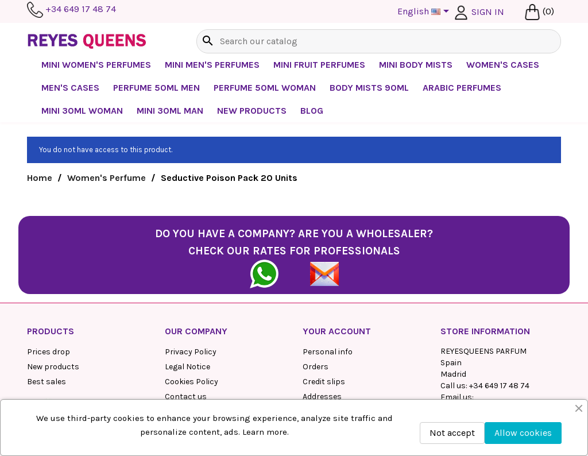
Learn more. (265, 432)
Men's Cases (70, 87)
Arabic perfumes (462, 87)
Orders (315, 367)
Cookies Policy (191, 382)
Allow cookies (523, 432)
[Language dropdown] (425, 12)
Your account (337, 331)
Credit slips (324, 382)
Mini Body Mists (415, 64)
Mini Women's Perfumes (96, 64)
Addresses (322, 396)
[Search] (378, 41)
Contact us (186, 396)
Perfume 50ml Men (156, 87)
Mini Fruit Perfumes (319, 64)
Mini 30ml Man (170, 110)
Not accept (452, 432)
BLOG (311, 110)
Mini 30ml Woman (82, 110)
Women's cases (502, 64)
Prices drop (48, 352)
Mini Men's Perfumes (212, 64)
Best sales (46, 382)
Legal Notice (187, 367)
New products (53, 367)
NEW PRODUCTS (252, 110)
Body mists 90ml (369, 87)
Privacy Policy (190, 352)
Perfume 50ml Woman (265, 87)
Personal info (328, 352)
